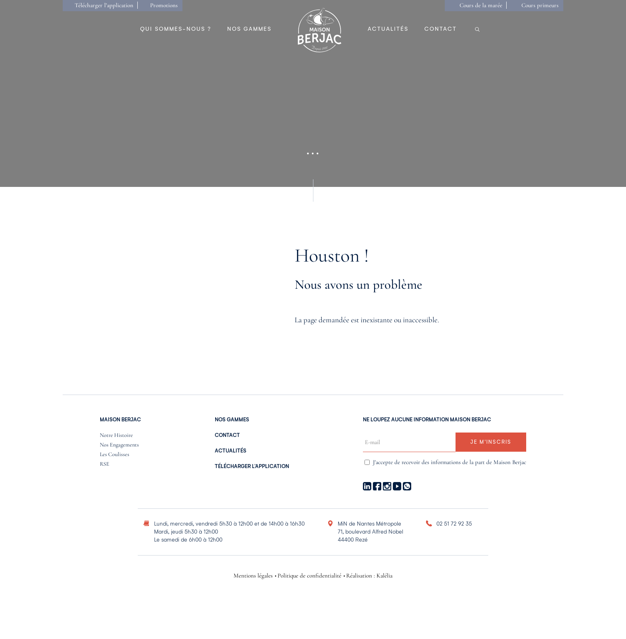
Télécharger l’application (104, 5)
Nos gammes (249, 29)
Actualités (388, 29)
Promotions (164, 5)
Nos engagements (119, 445)
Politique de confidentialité (309, 576)
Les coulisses (114, 455)
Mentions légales (253, 576)
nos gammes (232, 420)
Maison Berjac (120, 420)
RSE (104, 464)
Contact (440, 29)
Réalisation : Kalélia (369, 576)
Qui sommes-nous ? (175, 29)
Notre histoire (116, 436)
